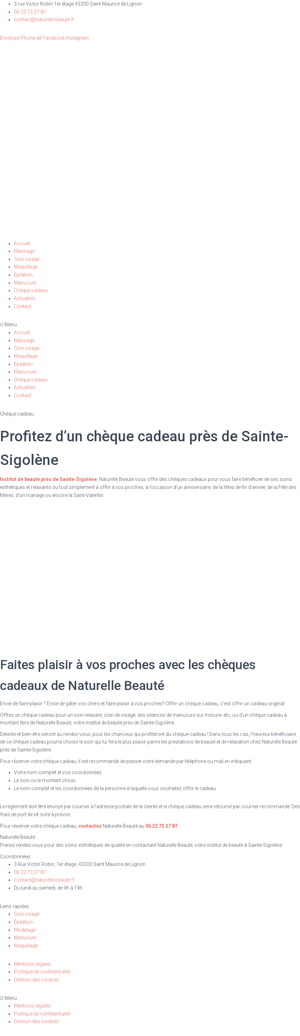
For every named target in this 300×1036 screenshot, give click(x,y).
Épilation (23, 275)
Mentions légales (32, 964)
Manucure (25, 283)
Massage (24, 251)
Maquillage (26, 267)
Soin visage (26, 259)
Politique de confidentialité (42, 971)
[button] (150, 325)
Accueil (22, 243)
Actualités (24, 298)
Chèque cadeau (31, 290)
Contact (22, 306)
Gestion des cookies (36, 979)
